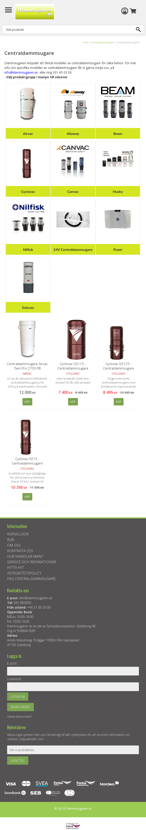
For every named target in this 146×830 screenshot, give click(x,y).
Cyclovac (28, 191)
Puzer (117, 249)
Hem (85, 42)
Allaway (73, 133)
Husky (118, 191)
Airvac (28, 133)
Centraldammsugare (102, 42)
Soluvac (28, 307)
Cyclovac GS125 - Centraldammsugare (118, 365)
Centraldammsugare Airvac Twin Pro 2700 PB (27, 365)
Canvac (73, 191)
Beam (117, 133)
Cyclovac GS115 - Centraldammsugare (72, 365)
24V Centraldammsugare (73, 249)
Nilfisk (28, 249)
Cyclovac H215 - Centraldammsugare (27, 460)
